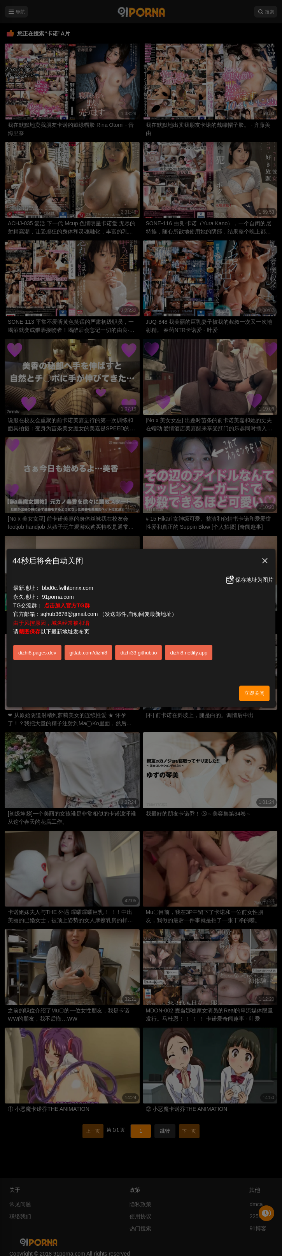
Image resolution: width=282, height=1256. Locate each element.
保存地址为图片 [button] (249, 579)
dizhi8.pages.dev (37, 653)
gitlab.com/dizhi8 (88, 653)
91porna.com (58, 597)
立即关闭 (254, 693)
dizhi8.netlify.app (188, 653)
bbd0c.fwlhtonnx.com (67, 588)
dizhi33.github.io (138, 653)
